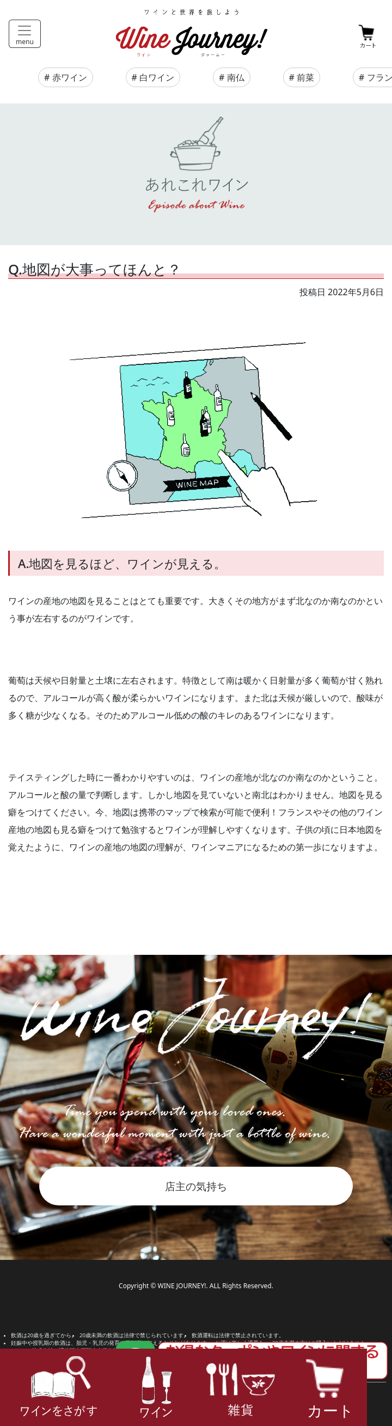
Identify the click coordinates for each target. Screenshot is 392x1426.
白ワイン (156, 77)
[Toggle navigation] (25, 34)
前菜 (305, 77)
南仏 (235, 77)
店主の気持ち (196, 1186)
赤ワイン (69, 77)
